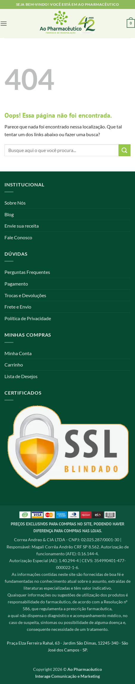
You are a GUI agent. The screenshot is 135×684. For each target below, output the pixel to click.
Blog (9, 214)
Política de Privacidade (27, 318)
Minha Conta (18, 353)
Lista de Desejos (21, 376)
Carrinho (13, 364)
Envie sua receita (21, 225)
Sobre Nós (15, 202)
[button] (3, 23)
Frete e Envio (17, 306)
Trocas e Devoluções (25, 295)
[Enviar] (125, 150)
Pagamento (16, 283)
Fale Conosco (18, 237)
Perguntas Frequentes (27, 272)
